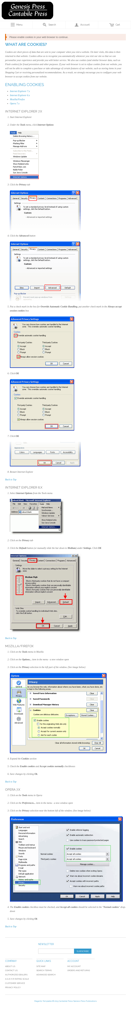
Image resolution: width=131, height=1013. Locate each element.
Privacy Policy (13, 987)
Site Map (40, 966)
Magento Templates (43, 1001)
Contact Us (11, 970)
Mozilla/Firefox (17, 99)
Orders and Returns (78, 970)
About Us (10, 966)
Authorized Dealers (16, 974)
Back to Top (10, 479)
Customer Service (15, 983)
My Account (74, 966)
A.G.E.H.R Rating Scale (17, 979)
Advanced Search (46, 974)
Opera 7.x (14, 103)
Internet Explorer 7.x (20, 91)
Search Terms (44, 970)
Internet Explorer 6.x (20, 95)
